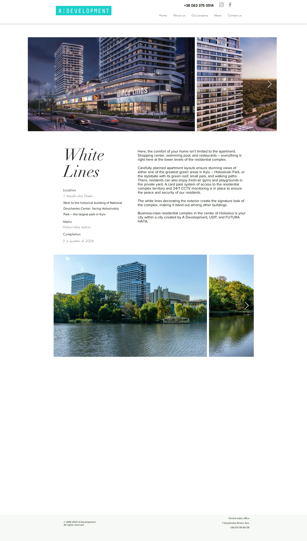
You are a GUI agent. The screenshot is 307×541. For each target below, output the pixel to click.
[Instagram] (221, 5)
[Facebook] (230, 5)
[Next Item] (269, 84)
